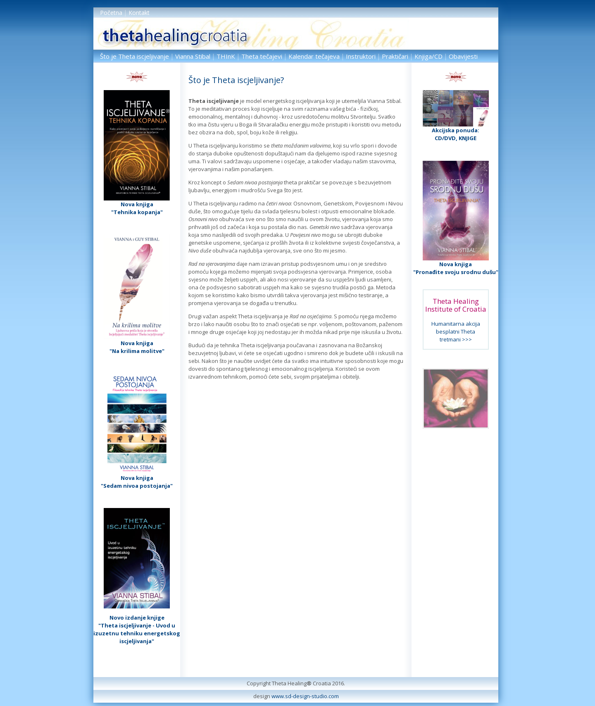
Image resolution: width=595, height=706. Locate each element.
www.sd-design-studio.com (305, 696)
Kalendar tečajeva (314, 56)
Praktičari (395, 56)
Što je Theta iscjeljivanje (134, 56)
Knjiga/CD (428, 56)
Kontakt (139, 13)
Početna (111, 13)
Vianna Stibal (192, 56)
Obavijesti (463, 56)
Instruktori (361, 56)
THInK (226, 56)
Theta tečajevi (261, 56)
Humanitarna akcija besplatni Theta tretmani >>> (455, 331)
